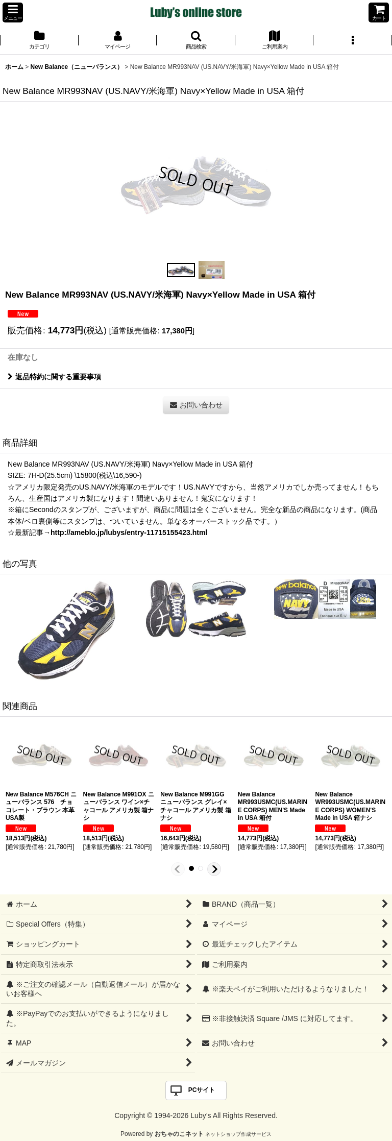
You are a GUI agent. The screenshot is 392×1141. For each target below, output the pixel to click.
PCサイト (201, 1090)
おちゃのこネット (179, 1133)
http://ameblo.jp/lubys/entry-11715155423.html (129, 532)
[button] (13, 12)
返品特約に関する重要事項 (54, 377)
